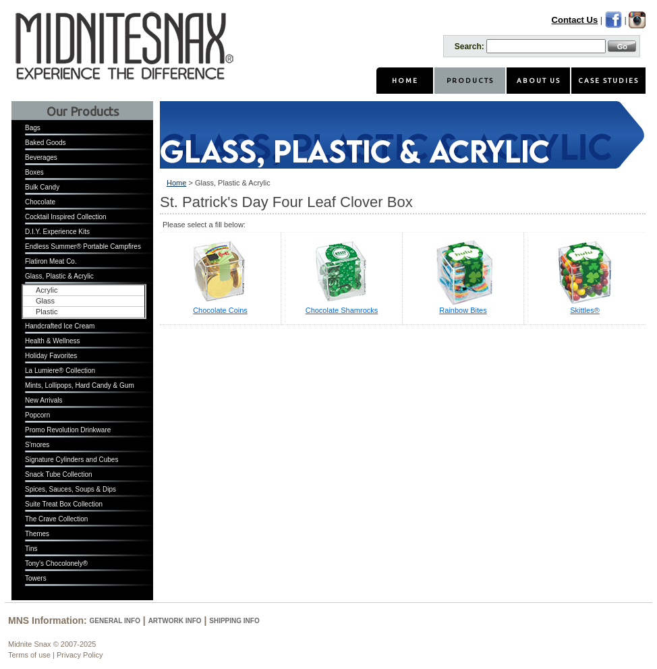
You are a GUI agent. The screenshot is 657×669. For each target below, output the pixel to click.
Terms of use (29, 655)
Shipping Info (234, 620)
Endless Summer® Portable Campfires (83, 246)
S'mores (37, 444)
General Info (115, 620)
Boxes (34, 172)
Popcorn (37, 415)
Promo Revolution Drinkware (68, 430)
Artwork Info (175, 620)
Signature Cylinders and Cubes (71, 459)
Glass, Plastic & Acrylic (59, 276)
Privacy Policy (80, 655)
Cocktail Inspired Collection (66, 217)
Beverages (41, 157)
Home (176, 183)
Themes (37, 533)
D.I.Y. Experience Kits (57, 231)
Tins (31, 548)
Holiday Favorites (51, 355)
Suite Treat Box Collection (64, 504)
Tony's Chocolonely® (56, 563)
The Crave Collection (56, 519)
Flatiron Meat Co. (51, 261)
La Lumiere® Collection (60, 370)
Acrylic (46, 290)
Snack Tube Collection (58, 474)
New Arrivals (44, 400)
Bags (32, 128)
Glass (45, 301)
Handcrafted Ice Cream (59, 326)
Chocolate (40, 202)
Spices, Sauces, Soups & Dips (70, 489)
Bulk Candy (42, 187)
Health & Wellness (52, 341)
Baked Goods (45, 142)
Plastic (46, 312)
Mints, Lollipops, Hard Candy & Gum (79, 385)
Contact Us (575, 20)
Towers (36, 578)
